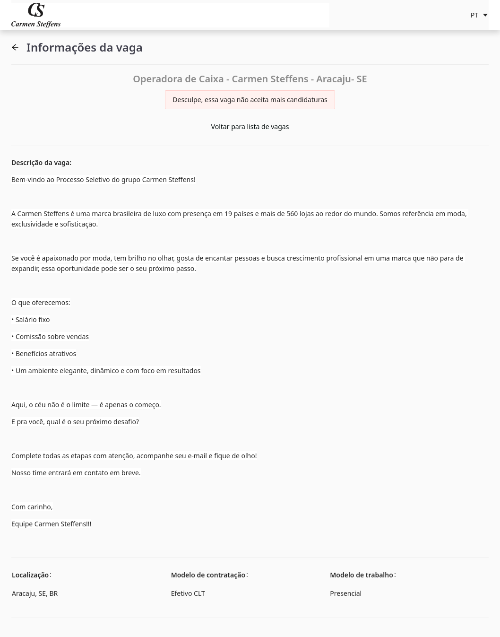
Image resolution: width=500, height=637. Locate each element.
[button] (15, 47)
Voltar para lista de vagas (250, 126)
